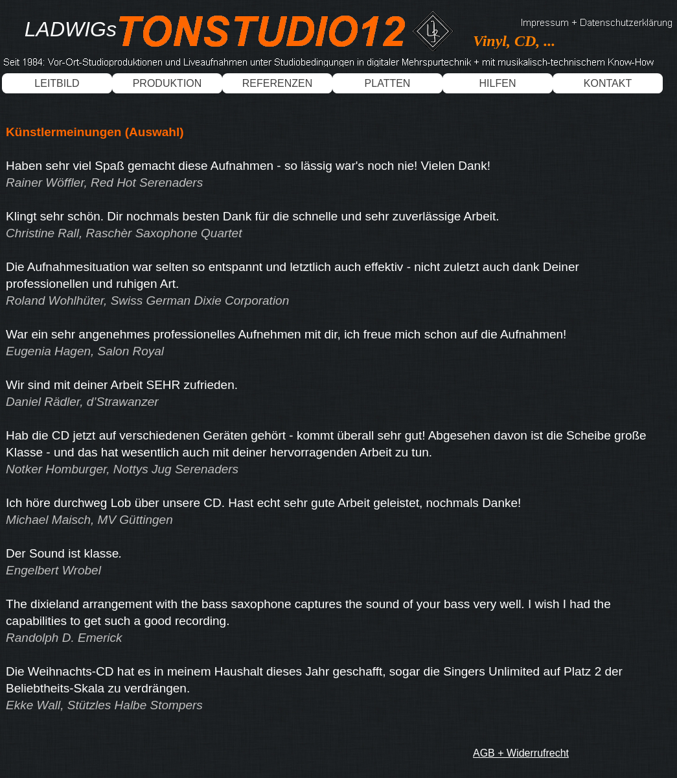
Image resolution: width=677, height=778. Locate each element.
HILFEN (497, 83)
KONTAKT (608, 83)
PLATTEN (388, 83)
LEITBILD (56, 83)
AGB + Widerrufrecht (521, 753)
